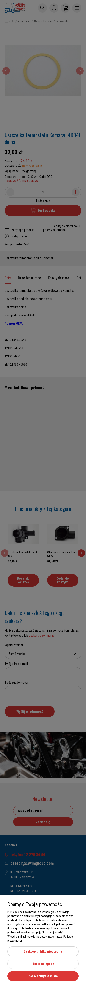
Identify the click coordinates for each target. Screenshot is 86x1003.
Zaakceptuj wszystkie (43, 976)
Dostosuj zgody (43, 964)
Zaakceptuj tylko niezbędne (43, 951)
